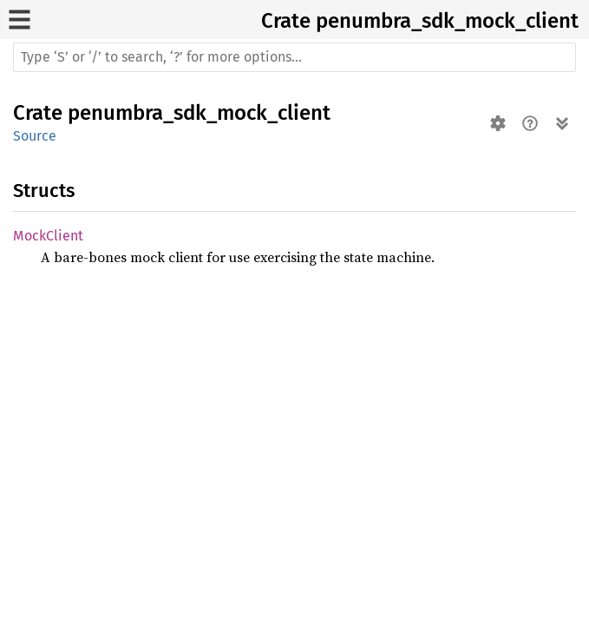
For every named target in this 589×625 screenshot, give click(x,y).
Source (34, 136)
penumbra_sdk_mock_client (447, 21)
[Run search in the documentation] (294, 57)
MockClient (48, 235)
